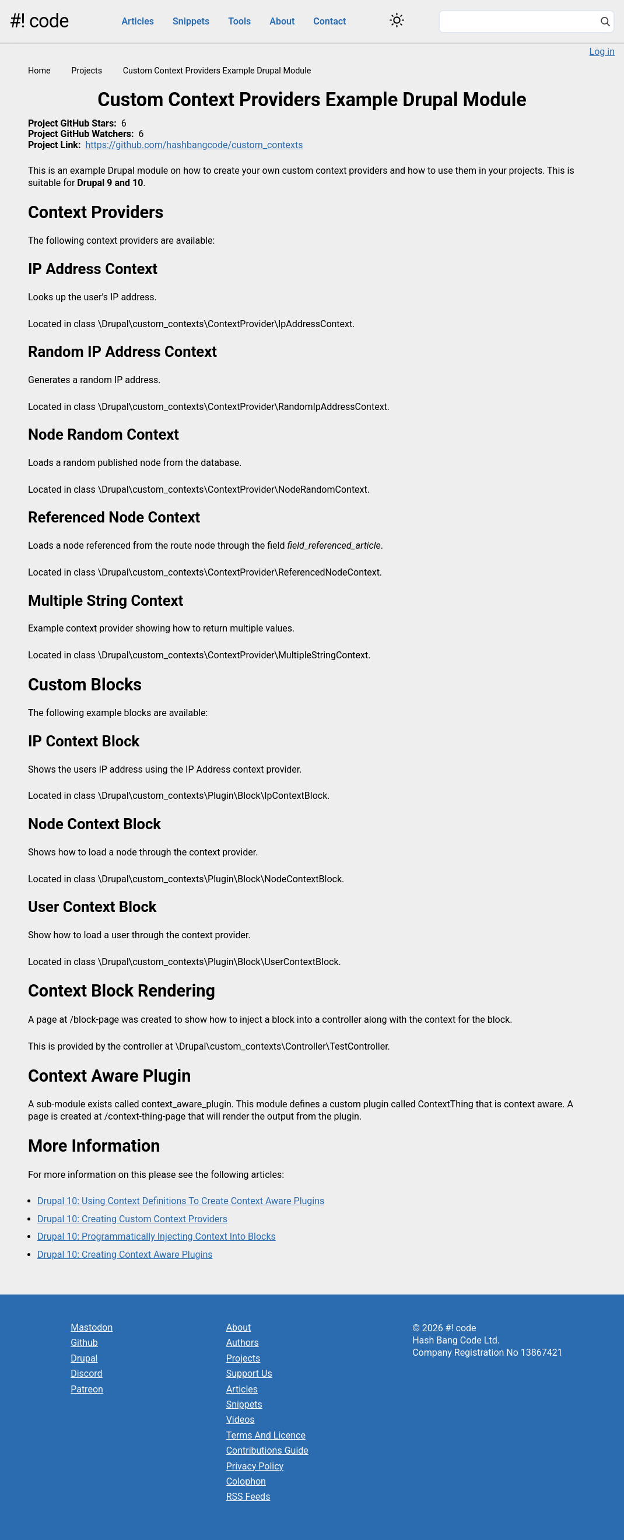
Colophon (246, 1481)
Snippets (191, 21)
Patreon (87, 1389)
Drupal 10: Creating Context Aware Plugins (125, 1254)
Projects (86, 71)
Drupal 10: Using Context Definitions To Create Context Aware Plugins (180, 1200)
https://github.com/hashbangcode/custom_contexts (194, 144)
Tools (239, 21)
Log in (602, 51)
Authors (242, 1342)
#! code (39, 21)
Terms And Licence (266, 1435)
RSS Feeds (248, 1496)
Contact (329, 21)
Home (39, 71)
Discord (86, 1373)
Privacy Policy (255, 1466)
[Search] (605, 22)
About (282, 21)
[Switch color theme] (397, 20)
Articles (137, 21)
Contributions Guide (267, 1450)
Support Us (249, 1373)
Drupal (84, 1358)
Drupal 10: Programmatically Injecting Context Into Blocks (156, 1236)
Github (84, 1342)
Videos (240, 1419)
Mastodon (92, 1327)
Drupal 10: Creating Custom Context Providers (132, 1219)
